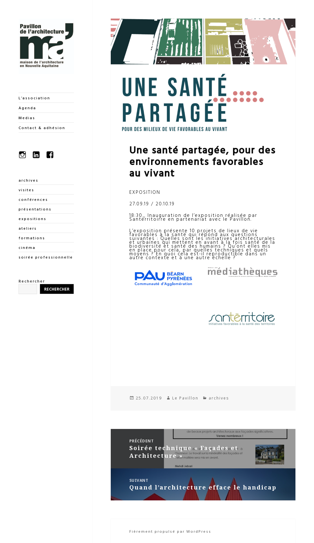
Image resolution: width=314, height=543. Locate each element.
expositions (32, 218)
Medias (27, 117)
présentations (35, 209)
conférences (33, 199)
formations (32, 238)
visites (26, 190)
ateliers (28, 228)
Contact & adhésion (42, 127)
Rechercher (32, 281)
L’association (34, 98)
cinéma (27, 247)
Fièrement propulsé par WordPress (170, 531)
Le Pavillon (185, 398)
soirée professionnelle (46, 257)
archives (28, 180)
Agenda (27, 108)
